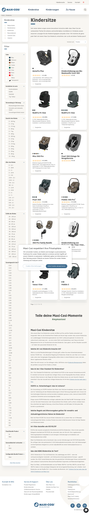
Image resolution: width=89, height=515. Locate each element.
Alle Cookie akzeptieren (56, 266)
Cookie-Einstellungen (33, 266)
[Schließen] (69, 247)
